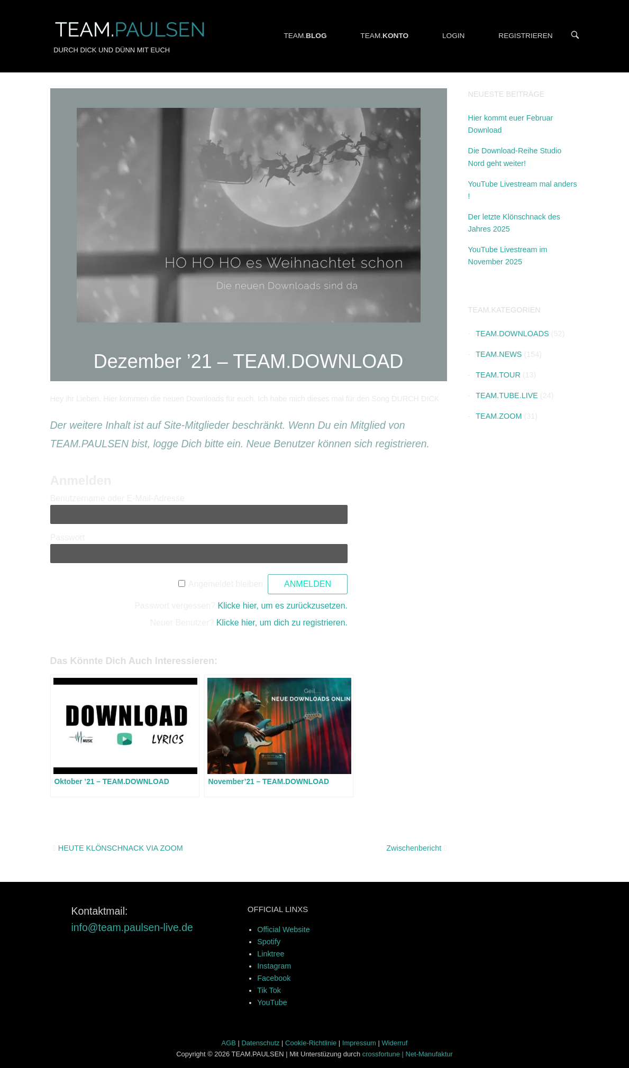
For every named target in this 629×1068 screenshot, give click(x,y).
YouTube (272, 1002)
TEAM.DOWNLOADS (512, 333)
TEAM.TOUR (498, 375)
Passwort (67, 537)
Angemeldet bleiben (225, 583)
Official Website (283, 929)
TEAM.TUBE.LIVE (507, 395)
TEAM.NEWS (499, 354)
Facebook (273, 978)
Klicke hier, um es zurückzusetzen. (283, 605)
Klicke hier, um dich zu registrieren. (282, 622)
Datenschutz (261, 1043)
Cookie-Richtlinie (310, 1043)
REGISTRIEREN (525, 36)
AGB (229, 1043)
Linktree (270, 954)
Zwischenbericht (413, 848)
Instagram (274, 966)
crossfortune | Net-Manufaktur (407, 1054)
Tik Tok (269, 990)
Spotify (268, 941)
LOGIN (453, 36)
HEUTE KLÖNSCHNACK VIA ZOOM (120, 848)
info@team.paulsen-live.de (132, 927)
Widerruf (394, 1043)
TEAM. (305, 36)
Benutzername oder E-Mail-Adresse (117, 498)
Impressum (359, 1043)
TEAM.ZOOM (499, 416)
